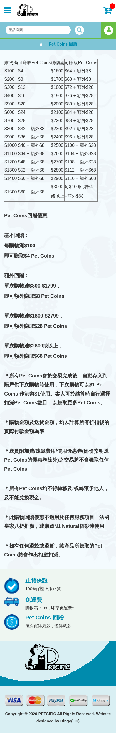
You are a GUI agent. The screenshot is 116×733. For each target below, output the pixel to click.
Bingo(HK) (70, 721)
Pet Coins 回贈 (63, 44)
